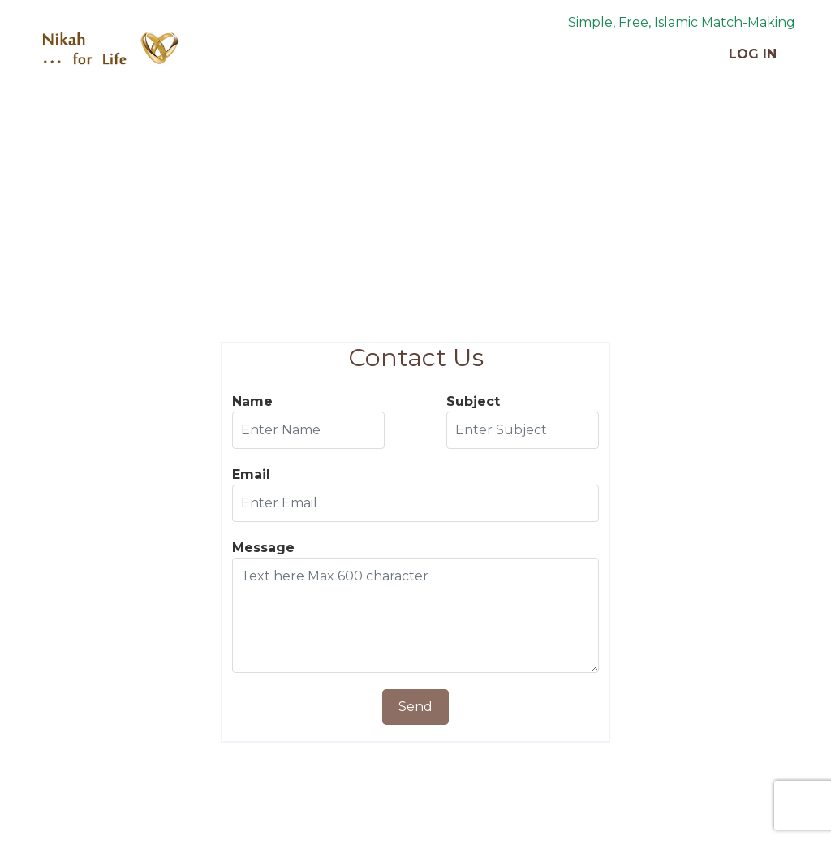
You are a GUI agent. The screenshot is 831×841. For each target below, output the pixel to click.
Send (415, 706)
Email (251, 474)
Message (263, 547)
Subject (473, 401)
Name (252, 401)
